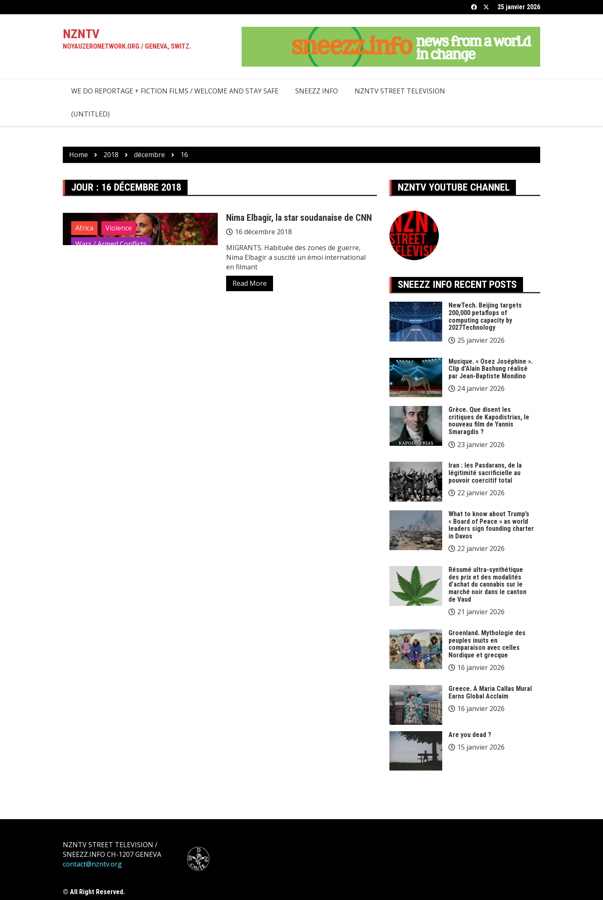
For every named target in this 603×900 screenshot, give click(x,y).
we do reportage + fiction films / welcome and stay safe (174, 91)
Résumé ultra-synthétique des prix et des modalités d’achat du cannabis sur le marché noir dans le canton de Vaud (487, 584)
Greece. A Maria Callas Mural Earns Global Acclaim (490, 692)
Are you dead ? (469, 735)
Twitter (486, 7)
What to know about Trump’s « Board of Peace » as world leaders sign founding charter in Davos (491, 525)
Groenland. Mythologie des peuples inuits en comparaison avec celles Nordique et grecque (487, 644)
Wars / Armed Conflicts (111, 243)
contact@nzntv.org (92, 864)
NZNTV (81, 33)
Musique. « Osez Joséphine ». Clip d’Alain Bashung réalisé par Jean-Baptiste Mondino (490, 368)
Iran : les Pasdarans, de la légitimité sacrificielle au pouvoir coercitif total (485, 472)
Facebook (474, 7)
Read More (249, 283)
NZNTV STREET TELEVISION (400, 91)
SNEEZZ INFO (316, 91)
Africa (84, 228)
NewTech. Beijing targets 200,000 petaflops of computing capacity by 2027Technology (485, 316)
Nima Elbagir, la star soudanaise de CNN (299, 217)
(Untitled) (90, 114)
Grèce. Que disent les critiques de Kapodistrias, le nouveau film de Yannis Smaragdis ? (488, 421)
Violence (119, 228)
